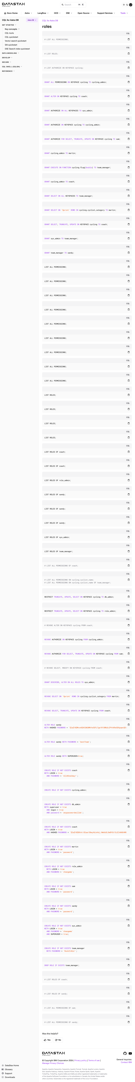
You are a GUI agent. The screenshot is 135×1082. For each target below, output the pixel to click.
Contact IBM (126, 1062)
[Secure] (19, 62)
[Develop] (19, 57)
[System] (130, 4)
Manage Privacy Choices (53, 1063)
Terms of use (94, 1060)
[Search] (73, 4)
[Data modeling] (19, 53)
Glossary (7, 1069)
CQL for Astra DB (50, 20)
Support (7, 1073)
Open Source (85, 13)
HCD (57, 13)
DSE (69, 13)
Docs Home (11, 13)
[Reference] (19, 71)
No (58, 1040)
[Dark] (127, 4)
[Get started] (19, 25)
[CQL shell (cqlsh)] (19, 66)
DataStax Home (10, 1065)
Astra (29, 13)
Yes (47, 1040)
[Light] (123, 4)
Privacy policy (80, 1060)
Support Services (106, 13)
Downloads (8, 1077)
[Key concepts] (21, 29)
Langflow (43, 13)
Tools (124, 13)
